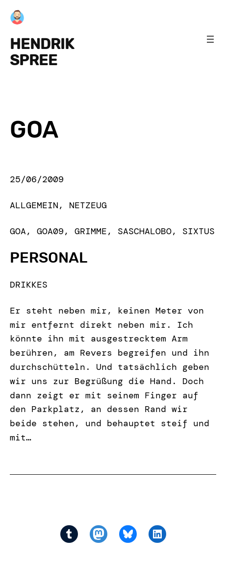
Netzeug (88, 205)
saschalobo (145, 231)
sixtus (198, 231)
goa (18, 231)
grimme (91, 231)
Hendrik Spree (42, 52)
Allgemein (34, 205)
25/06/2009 (37, 179)
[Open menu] (210, 39)
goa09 (50, 231)
